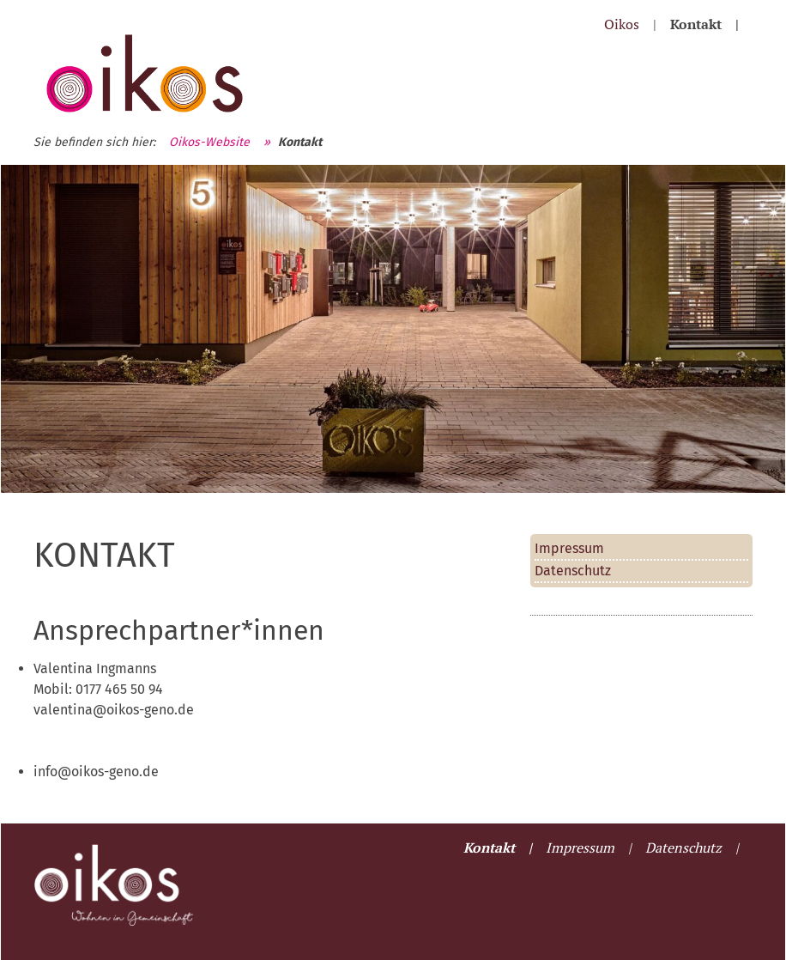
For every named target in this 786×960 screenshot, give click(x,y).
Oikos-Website (209, 142)
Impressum (569, 548)
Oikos (621, 24)
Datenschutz (573, 570)
